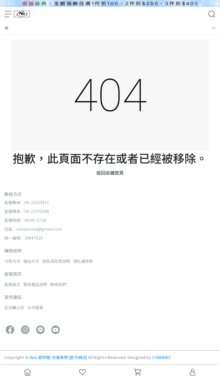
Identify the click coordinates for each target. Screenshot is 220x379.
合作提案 (35, 307)
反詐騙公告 (14, 307)
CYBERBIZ (161, 357)
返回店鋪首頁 (110, 172)
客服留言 (12, 284)
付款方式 (12, 261)
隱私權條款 (83, 261)
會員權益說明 (35, 284)
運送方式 (31, 261)
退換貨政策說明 (56, 261)
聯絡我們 (58, 284)
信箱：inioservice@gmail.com (33, 229)
